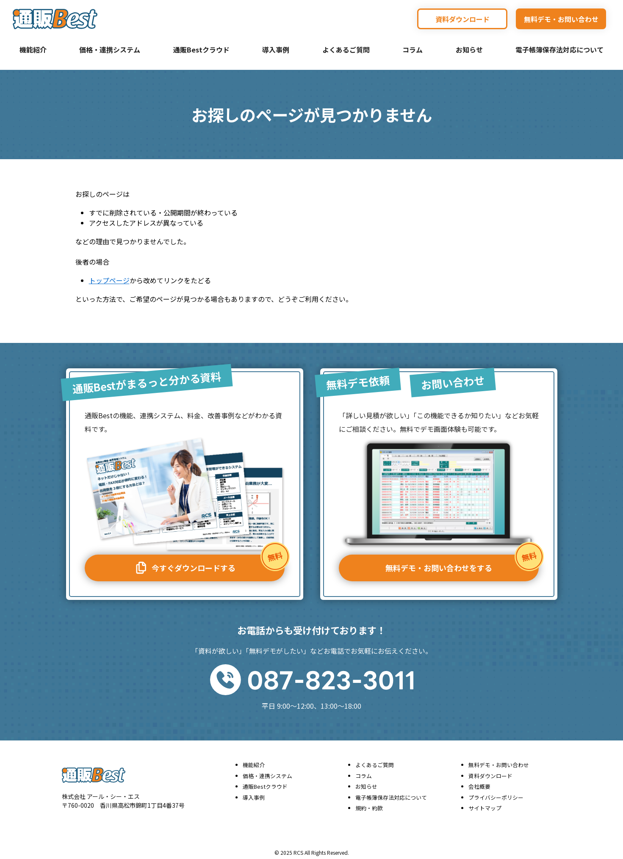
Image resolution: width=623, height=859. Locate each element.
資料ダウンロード (462, 19)
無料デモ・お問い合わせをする (462, 561)
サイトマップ (484, 805)
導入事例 (275, 49)
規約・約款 (369, 805)
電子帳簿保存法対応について (559, 49)
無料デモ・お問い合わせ (561, 19)
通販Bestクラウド (201, 49)
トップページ (109, 280)
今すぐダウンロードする (209, 562)
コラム (412, 49)
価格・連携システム (109, 49)
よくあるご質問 (346, 49)
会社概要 (479, 784)
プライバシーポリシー (495, 795)
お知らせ (469, 49)
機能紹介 (33, 49)
